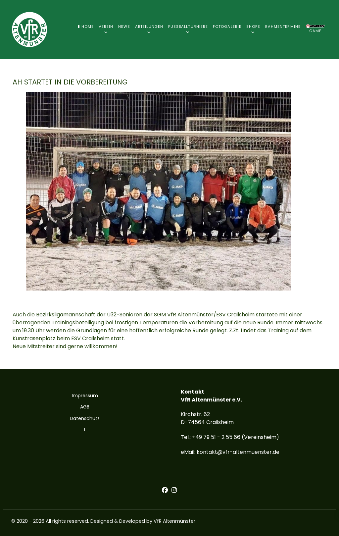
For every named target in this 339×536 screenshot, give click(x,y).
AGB (84, 406)
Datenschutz (85, 418)
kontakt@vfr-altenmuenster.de (238, 452)
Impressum (85, 395)
